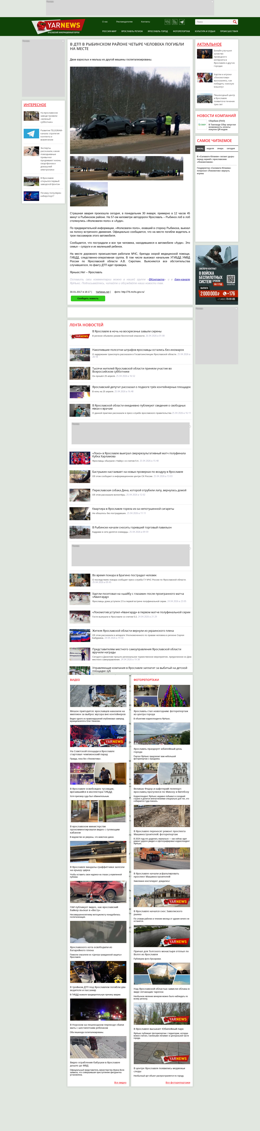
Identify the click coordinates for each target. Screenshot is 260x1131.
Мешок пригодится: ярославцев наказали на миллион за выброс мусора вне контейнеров (97, 712)
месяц (200, 148)
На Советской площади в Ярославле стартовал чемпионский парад (92, 753)
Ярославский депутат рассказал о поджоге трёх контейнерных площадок (141, 386)
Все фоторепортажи (178, 1082)
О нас (105, 22)
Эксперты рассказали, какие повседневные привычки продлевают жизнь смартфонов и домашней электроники (51, 158)
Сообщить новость (88, 298)
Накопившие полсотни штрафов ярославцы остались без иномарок (138, 349)
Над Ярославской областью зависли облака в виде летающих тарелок (161, 990)
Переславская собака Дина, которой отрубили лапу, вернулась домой (139, 490)
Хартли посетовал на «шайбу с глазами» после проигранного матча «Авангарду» (138, 595)
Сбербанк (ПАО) (217, 121)
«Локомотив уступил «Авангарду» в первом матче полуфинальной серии (141, 612)
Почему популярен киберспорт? (51, 194)
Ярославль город (158, 31)
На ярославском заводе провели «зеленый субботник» (49, 117)
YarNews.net (102, 292)
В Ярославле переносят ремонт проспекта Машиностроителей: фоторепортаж (160, 833)
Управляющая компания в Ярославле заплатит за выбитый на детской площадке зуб (139, 669)
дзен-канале (182, 279)
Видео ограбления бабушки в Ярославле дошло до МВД (95, 1064)
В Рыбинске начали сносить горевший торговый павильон (132, 527)
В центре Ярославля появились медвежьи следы (159, 1070)
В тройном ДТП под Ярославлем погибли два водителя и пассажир (97, 988)
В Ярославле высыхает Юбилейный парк (159, 1028)
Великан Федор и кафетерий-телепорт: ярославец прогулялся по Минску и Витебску (161, 790)
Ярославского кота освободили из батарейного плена (91, 948)
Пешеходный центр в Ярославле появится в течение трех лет (224, 100)
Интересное (35, 104)
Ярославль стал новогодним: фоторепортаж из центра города (161, 712)
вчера (220, 148)
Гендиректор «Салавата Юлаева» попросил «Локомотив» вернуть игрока (214, 171)
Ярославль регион (132, 31)
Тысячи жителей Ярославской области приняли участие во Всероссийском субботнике (132, 370)
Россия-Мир (109, 31)
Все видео (120, 1082)
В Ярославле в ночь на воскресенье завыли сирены (126, 331)
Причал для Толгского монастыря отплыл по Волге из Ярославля (161, 953)
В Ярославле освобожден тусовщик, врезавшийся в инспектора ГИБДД (92, 790)
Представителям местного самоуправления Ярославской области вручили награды (136, 651)
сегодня (231, 148)
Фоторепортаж (181, 31)
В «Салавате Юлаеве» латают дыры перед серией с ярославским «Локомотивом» (215, 159)
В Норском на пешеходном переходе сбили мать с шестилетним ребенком (97, 1026)
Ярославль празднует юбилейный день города (158, 750)
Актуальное (209, 44)
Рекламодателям (124, 22)
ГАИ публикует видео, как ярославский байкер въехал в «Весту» (94, 908)
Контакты (145, 22)
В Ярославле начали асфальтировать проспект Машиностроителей (156, 875)
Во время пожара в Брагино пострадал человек (124, 575)
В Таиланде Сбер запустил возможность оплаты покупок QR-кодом (222, 127)
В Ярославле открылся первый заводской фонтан (50, 181)
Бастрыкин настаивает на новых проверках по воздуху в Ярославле (137, 471)
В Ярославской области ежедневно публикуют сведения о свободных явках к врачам (139, 407)
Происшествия (229, 31)
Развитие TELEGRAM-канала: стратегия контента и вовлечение (52, 135)
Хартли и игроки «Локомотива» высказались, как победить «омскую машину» (224, 80)
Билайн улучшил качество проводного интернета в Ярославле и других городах (224, 58)
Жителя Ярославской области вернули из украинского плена (133, 630)
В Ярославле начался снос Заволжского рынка (158, 913)
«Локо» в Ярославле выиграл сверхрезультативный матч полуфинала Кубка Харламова (139, 455)
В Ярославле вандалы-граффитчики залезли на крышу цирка (97, 868)
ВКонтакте (156, 279)
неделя (210, 148)
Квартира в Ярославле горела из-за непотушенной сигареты (133, 508)
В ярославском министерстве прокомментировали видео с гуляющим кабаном (95, 829)
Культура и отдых (205, 31)
